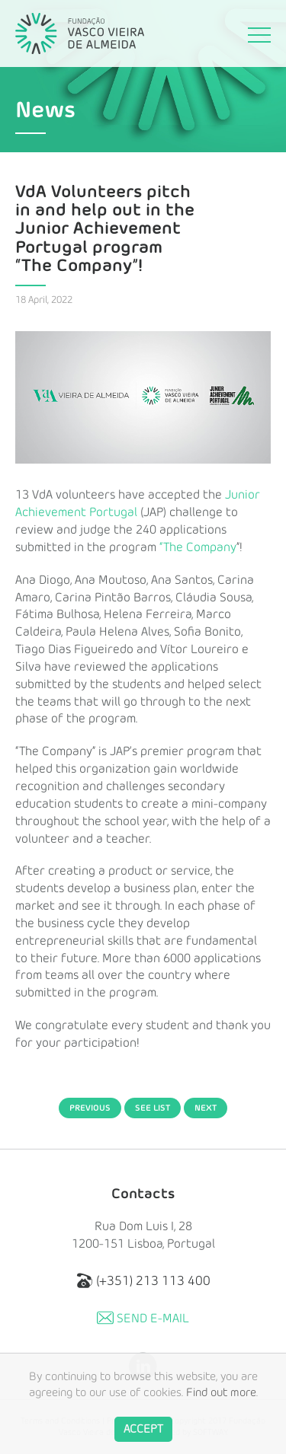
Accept (143, 1438)
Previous (90, 1108)
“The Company (197, 547)
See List (152, 1108)
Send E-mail (143, 1317)
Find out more (221, 1402)
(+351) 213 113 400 (143, 1280)
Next (205, 1108)
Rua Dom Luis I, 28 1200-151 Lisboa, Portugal (143, 1235)
